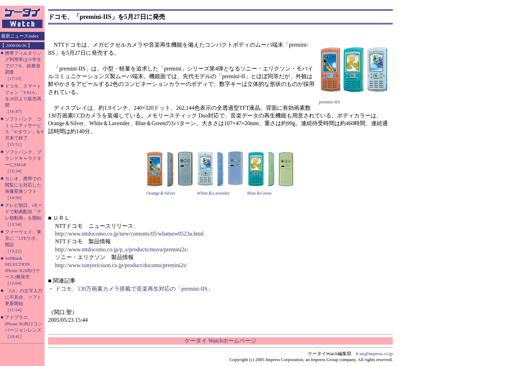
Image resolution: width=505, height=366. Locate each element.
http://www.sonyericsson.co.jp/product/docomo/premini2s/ (121, 265)
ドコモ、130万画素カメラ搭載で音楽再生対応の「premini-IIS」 (134, 289)
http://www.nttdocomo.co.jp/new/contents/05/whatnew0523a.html (129, 234)
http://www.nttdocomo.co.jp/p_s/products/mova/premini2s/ (121, 249)
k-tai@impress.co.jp (374, 353)
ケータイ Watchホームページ (220, 341)
